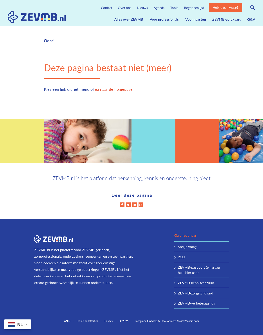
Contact (106, 7)
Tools (174, 7)
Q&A (251, 19)
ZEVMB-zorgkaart (226, 19)
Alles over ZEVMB (128, 19)
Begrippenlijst (194, 7)
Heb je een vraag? (225, 7)
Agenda (159, 7)
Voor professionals (164, 19)
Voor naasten (195, 19)
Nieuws (142, 7)
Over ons (124, 7)
